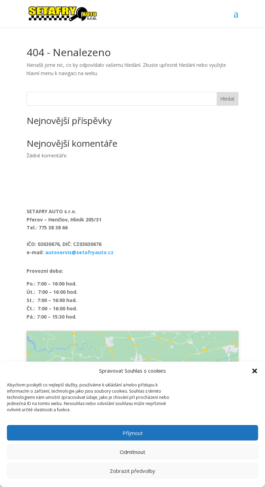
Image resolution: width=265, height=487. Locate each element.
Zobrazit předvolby (132, 470)
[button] (254, 370)
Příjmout (132, 432)
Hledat (227, 98)
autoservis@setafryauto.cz (79, 252)
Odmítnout (132, 451)
